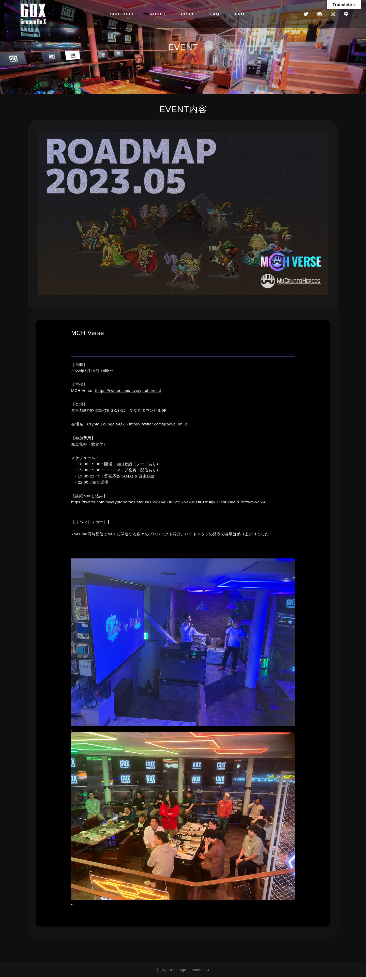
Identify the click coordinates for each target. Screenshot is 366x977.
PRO (240, 14)
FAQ (214, 14)
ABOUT (158, 14)
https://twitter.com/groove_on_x (158, 424)
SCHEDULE (122, 14)
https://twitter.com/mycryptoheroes (128, 390)
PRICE (188, 14)
